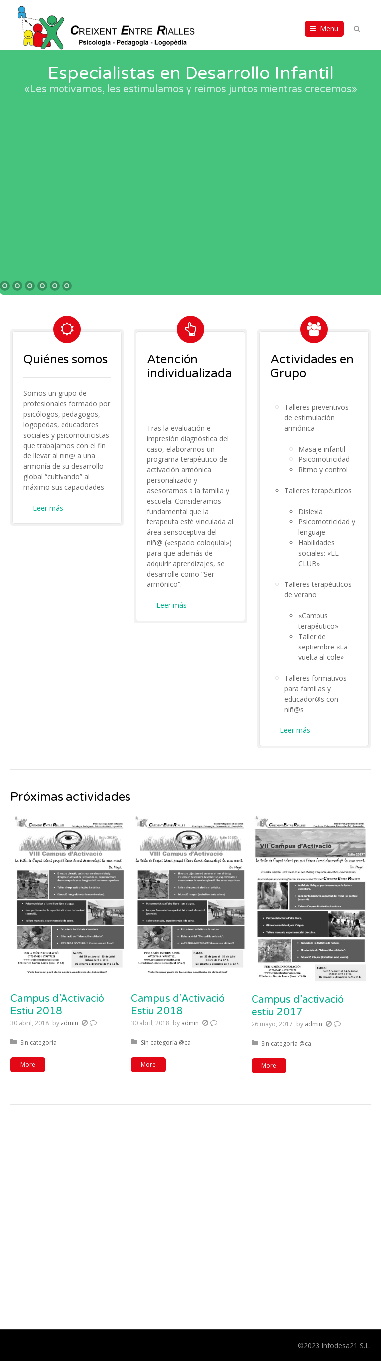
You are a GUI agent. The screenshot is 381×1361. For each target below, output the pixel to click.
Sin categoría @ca (165, 1042)
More (27, 1064)
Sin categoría (38, 1042)
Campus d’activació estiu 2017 (298, 1006)
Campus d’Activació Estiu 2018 (57, 1005)
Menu (329, 28)
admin (69, 1023)
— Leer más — (47, 508)
